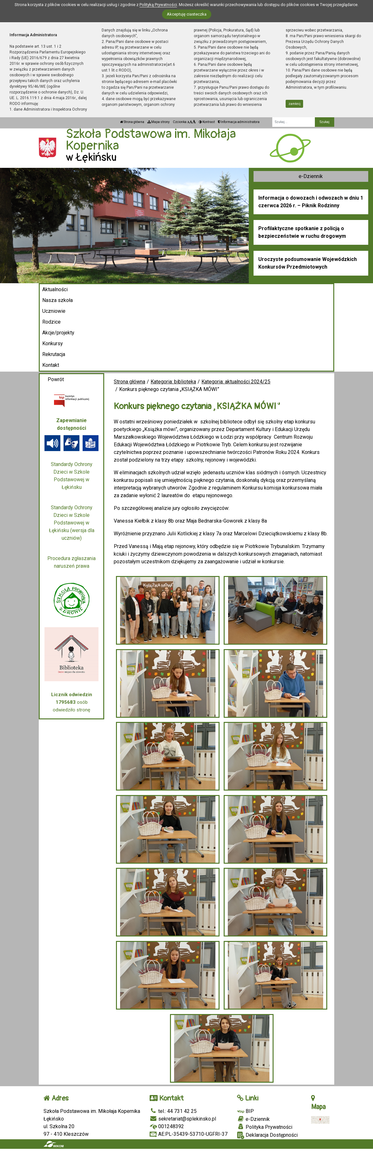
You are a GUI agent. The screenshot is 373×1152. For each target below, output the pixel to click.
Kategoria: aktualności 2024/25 (235, 382)
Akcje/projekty (58, 333)
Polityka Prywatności (264, 1127)
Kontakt (50, 365)
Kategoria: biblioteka (173, 382)
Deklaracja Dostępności (267, 1135)
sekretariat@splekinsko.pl (183, 1119)
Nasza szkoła (57, 300)
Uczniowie (53, 311)
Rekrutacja (53, 354)
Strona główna (132, 122)
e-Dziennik (311, 176)
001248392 (167, 1126)
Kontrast (207, 122)
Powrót (56, 379)
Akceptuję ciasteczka (187, 14)
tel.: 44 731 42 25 (173, 1111)
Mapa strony (158, 122)
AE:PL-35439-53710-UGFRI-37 (188, 1134)
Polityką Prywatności (158, 4)
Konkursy (52, 343)
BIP (245, 1111)
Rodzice (51, 322)
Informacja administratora (239, 122)
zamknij (294, 104)
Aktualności (55, 289)
